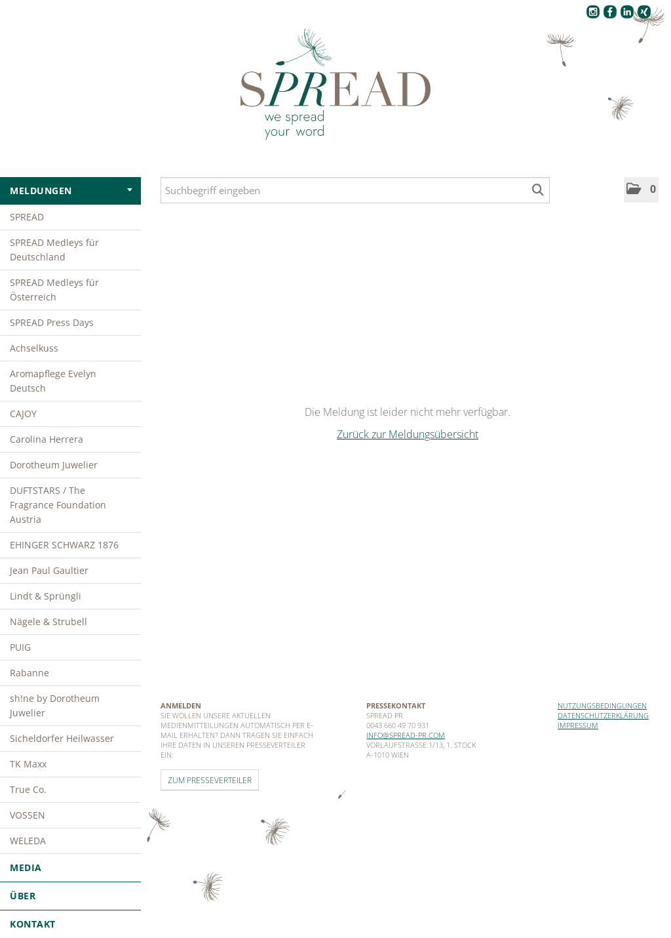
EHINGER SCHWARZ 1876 (64, 545)
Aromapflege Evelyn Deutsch (53, 380)
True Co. (28, 789)
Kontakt (33, 924)
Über (70, 895)
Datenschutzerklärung (603, 715)
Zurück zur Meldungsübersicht (407, 434)
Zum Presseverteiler (210, 780)
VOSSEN (27, 815)
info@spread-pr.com (405, 735)
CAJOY (23, 413)
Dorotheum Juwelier (54, 465)
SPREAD (27, 217)
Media (70, 867)
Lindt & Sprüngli (45, 596)
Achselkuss (34, 348)
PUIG (20, 647)
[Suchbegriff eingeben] (355, 190)
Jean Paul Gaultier (49, 570)
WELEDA (28, 840)
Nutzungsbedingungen (602, 705)
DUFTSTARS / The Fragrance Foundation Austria (58, 504)
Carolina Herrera (46, 439)
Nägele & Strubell (48, 621)
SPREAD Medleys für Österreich (54, 289)
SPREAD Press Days (52, 322)
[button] (641, 190)
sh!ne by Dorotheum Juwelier (55, 705)
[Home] (335, 84)
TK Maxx (28, 764)
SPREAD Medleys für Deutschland (54, 249)
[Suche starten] (538, 190)
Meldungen (71, 190)
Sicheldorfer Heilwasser (62, 738)
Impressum (578, 725)
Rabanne (29, 672)
